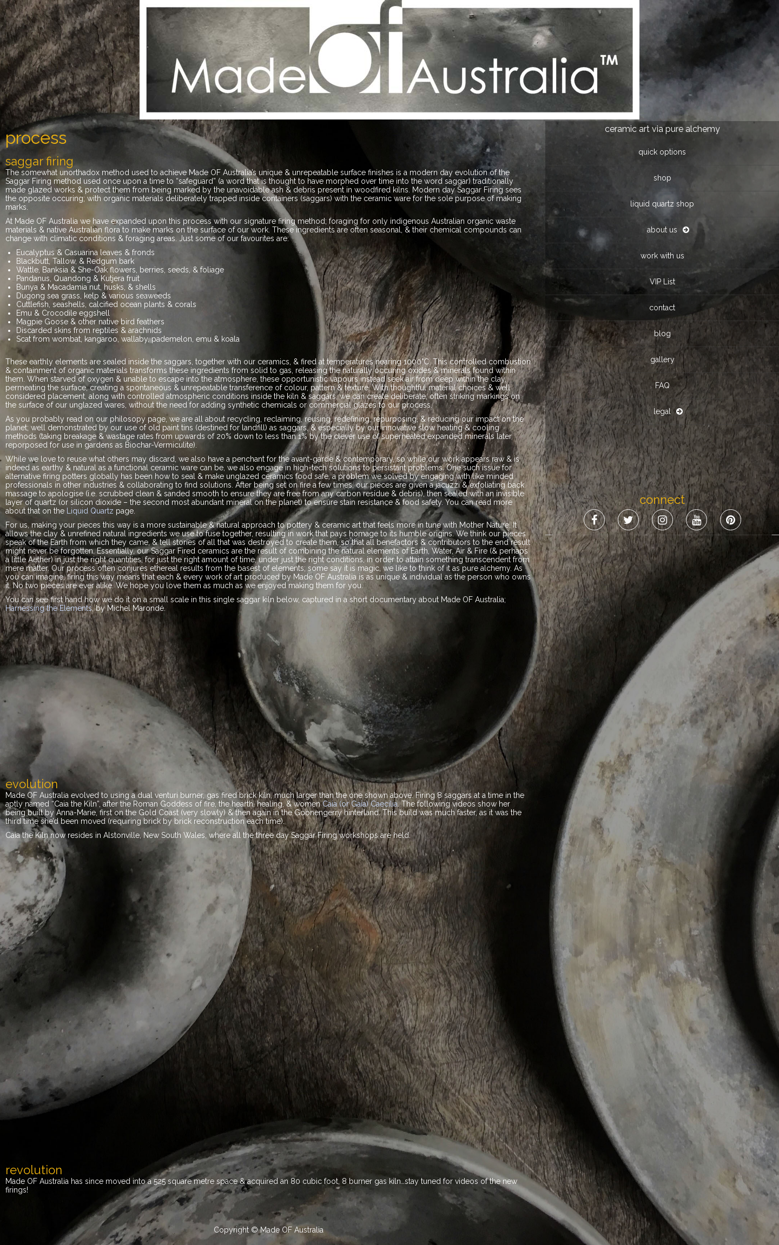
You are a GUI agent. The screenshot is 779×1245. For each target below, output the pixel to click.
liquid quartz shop (662, 82)
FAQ (662, 264)
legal (662, 290)
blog (662, 212)
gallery (662, 238)
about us (662, 108)
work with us (662, 134)
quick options (662, 30)
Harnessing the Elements (48, 608)
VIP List (662, 160)
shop (662, 56)
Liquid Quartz (90, 511)
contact (662, 186)
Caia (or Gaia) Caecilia (360, 804)
